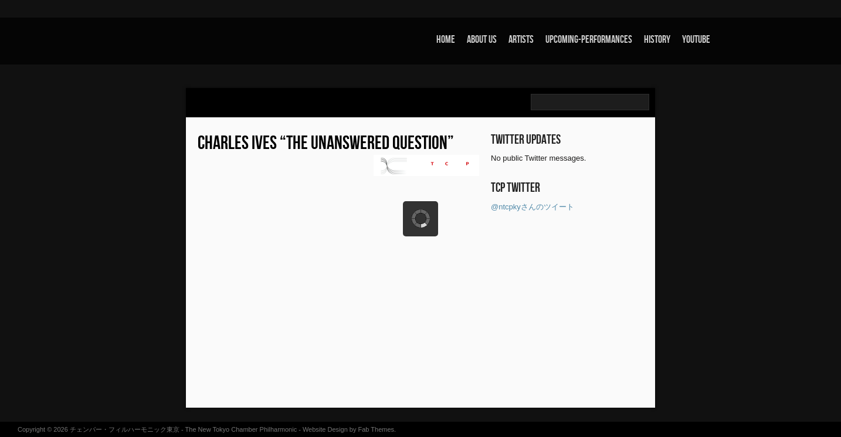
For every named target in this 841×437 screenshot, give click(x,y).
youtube (696, 39)
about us (482, 39)
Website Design (325, 429)
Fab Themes (376, 429)
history (657, 39)
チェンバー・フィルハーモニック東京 (124, 429)
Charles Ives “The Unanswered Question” (326, 143)
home (445, 39)
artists (521, 39)
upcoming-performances (588, 39)
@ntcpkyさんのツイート (532, 206)
